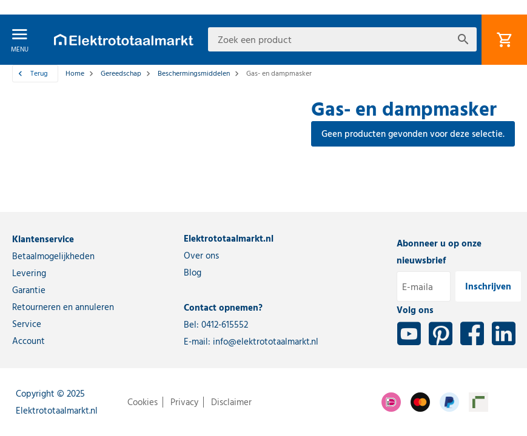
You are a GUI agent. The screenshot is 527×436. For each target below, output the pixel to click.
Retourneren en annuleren (63, 307)
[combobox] (342, 39)
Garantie (28, 290)
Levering (29, 273)
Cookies (142, 402)
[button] (18, 7)
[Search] (463, 39)
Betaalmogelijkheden (53, 256)
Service (26, 324)
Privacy (184, 402)
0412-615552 (224, 324)
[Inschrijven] (488, 286)
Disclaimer (231, 402)
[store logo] (123, 39)
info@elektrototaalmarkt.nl (265, 341)
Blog (192, 272)
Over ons (201, 255)
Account (28, 340)
